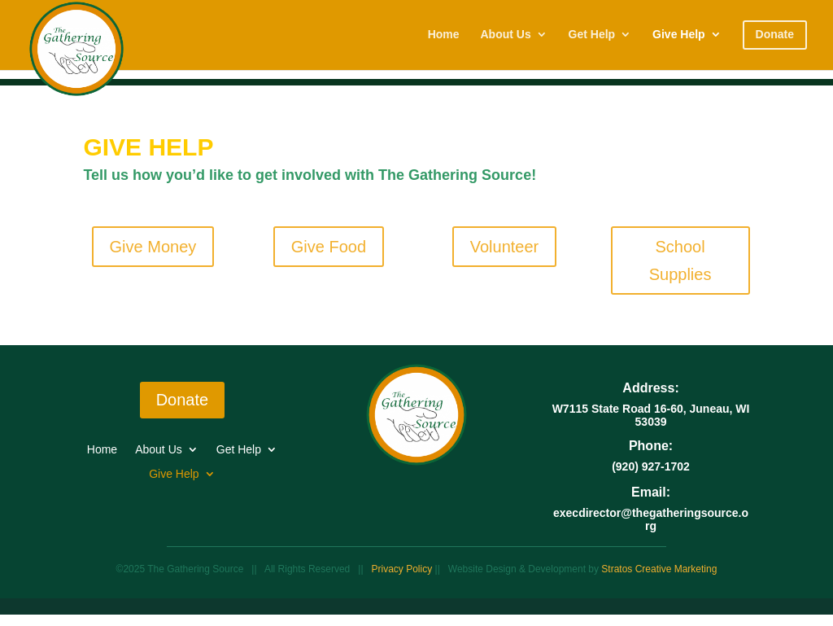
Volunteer (504, 247)
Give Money (153, 247)
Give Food (328, 247)
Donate (182, 400)
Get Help (592, 34)
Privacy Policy (403, 569)
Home (444, 34)
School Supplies (680, 260)
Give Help (678, 34)
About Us (505, 34)
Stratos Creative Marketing (659, 569)
